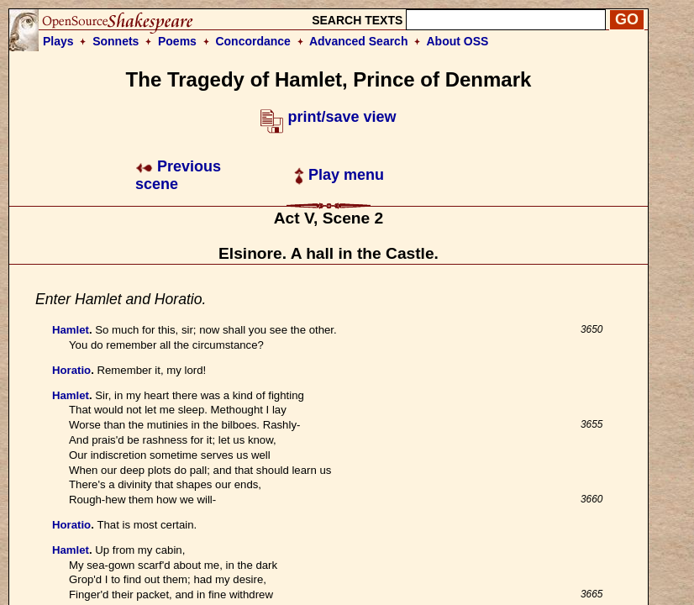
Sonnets (115, 41)
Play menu (339, 174)
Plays (58, 41)
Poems (177, 41)
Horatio (71, 370)
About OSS (458, 41)
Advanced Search (358, 41)
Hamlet (70, 330)
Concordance (252, 41)
